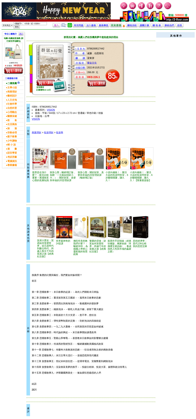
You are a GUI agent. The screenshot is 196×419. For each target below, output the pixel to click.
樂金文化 (92, 63)
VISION (51, 110)
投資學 (59, 132)
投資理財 (48, 132)
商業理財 (36, 132)
